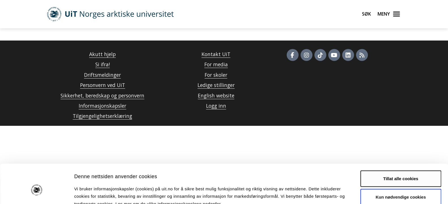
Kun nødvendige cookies (401, 167)
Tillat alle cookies (400, 149)
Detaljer (301, 192)
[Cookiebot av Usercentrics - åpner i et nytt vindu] (36, 193)
